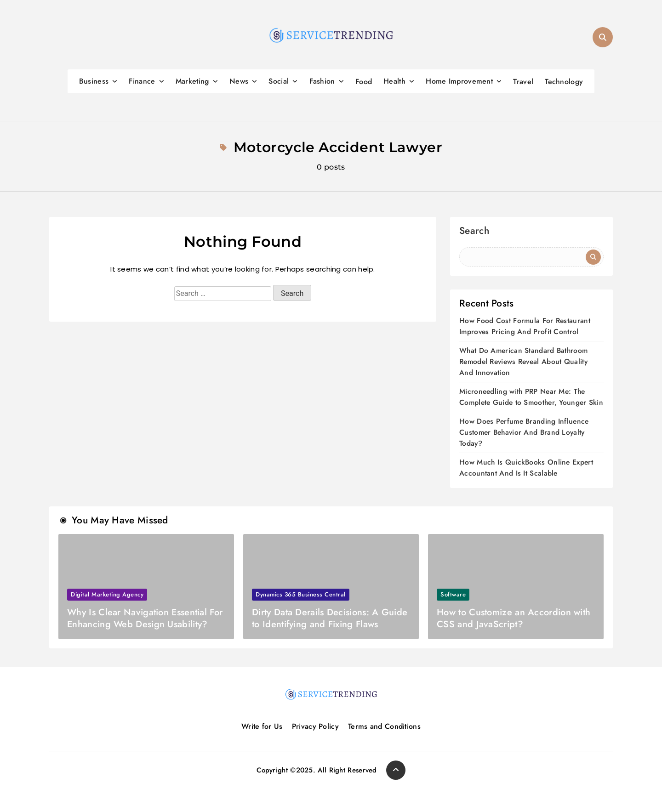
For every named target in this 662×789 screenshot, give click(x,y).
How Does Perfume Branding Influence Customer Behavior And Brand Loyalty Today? (524, 432)
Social (278, 81)
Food (363, 81)
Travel (523, 81)
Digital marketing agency (107, 594)
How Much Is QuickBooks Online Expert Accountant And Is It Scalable (526, 467)
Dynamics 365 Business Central (301, 594)
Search (474, 232)
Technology (564, 81)
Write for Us (262, 726)
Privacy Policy (315, 726)
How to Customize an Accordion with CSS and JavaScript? (513, 618)
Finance (142, 81)
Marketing (192, 81)
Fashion (322, 81)
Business (93, 81)
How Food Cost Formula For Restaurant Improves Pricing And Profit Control (524, 326)
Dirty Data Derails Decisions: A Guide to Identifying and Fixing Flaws (329, 618)
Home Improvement (459, 81)
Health (394, 81)
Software (453, 594)
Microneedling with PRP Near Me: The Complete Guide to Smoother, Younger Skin (531, 397)
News (238, 81)
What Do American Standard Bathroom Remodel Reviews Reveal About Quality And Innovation (523, 361)
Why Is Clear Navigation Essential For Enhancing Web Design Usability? (145, 618)
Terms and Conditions (384, 726)
